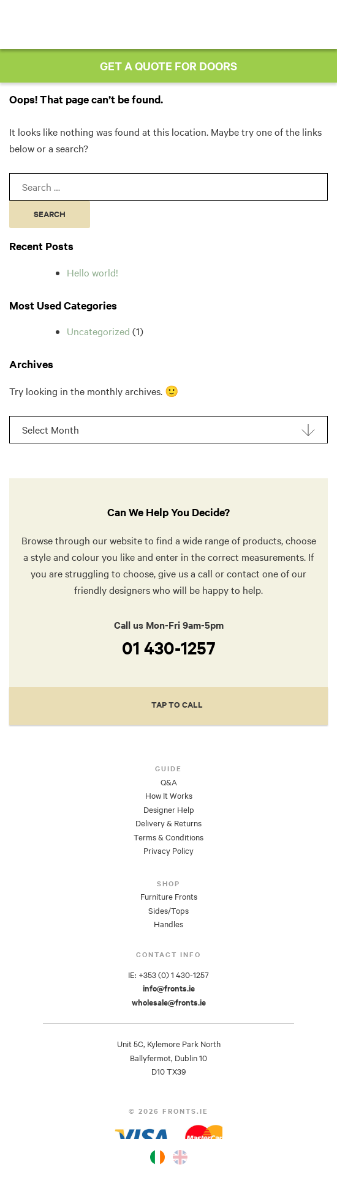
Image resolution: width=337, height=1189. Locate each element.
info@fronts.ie (169, 988)
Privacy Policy (168, 850)
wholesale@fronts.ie (169, 1002)
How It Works (168, 795)
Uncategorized (98, 331)
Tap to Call (177, 705)
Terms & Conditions (168, 837)
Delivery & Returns (168, 823)
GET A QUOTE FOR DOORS (168, 65)
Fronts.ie (167, 23)
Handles (168, 924)
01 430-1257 (169, 647)
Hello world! (92, 272)
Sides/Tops (168, 910)
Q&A (169, 782)
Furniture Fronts (168, 896)
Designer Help (168, 809)
